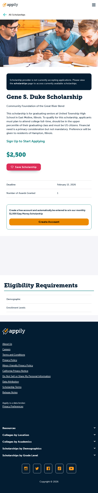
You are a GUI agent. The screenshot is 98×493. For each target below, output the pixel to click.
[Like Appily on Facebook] (48, 468)
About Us (7, 344)
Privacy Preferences (12, 406)
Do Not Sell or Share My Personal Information (26, 376)
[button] (13, 167)
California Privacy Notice (15, 370)
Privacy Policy (9, 360)
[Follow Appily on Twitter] (37, 468)
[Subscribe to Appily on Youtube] (71, 468)
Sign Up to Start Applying (25, 141)
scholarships (20, 83)
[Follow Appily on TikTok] (59, 468)
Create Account (49, 221)
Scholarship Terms (11, 387)
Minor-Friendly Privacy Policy (17, 365)
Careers (6, 349)
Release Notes (10, 392)
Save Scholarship (24, 167)
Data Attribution (10, 381)
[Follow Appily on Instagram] (26, 468)
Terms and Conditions (13, 354)
